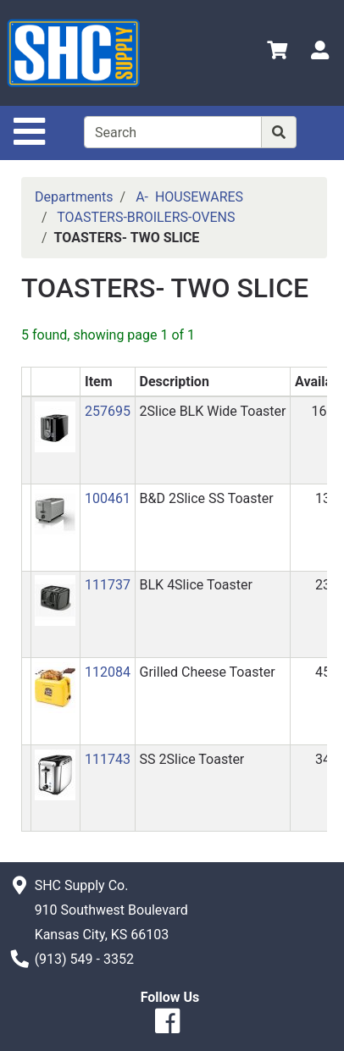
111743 (107, 759)
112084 (107, 672)
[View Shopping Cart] (277, 53)
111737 (107, 585)
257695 (107, 411)
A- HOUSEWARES (189, 197)
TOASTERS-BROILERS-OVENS (146, 217)
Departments (74, 197)
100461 (107, 498)
